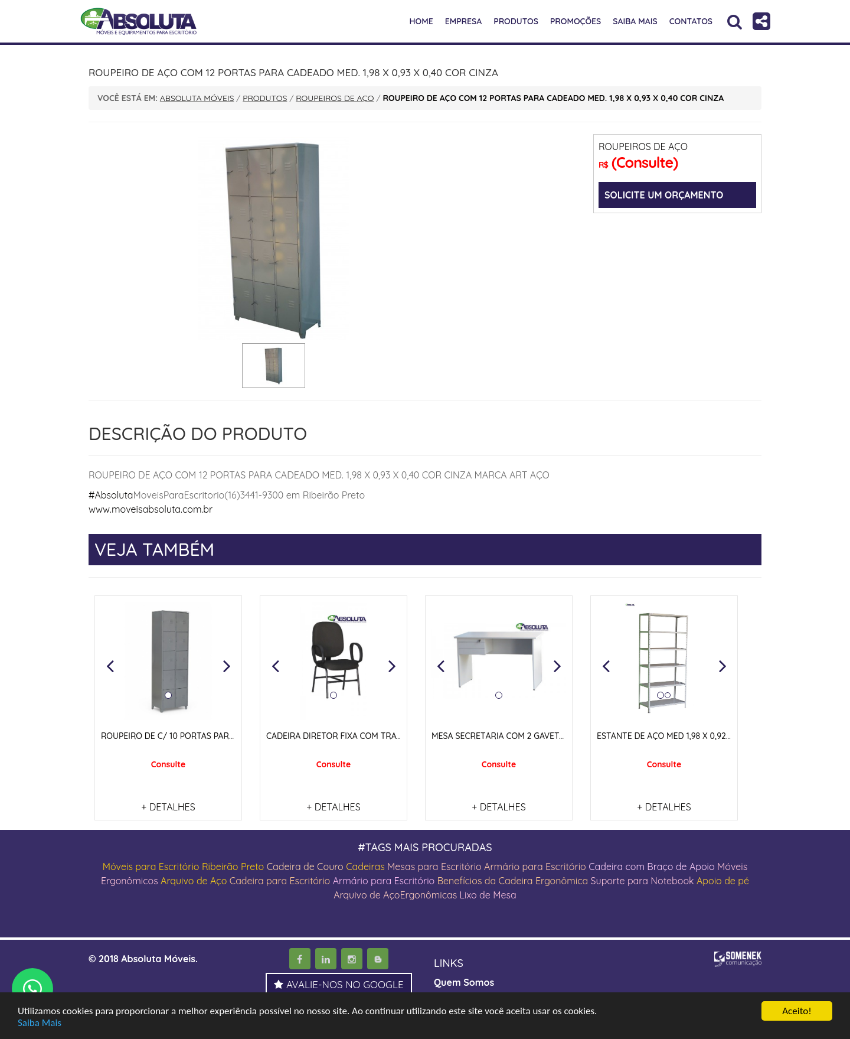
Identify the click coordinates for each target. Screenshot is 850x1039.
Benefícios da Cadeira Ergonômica (513, 881)
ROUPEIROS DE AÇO (643, 146)
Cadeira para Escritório (280, 881)
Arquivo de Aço (194, 881)
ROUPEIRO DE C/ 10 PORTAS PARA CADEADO (188, 736)
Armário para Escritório (535, 866)
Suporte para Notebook (644, 881)
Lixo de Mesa (488, 895)
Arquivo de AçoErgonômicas (395, 895)
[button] (110, 665)
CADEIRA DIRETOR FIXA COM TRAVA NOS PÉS (354, 736)
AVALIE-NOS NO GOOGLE (339, 984)
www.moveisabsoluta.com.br (150, 509)
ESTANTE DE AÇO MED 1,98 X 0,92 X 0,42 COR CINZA (697, 736)
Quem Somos (464, 982)
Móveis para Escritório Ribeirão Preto (183, 866)
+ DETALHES (168, 807)
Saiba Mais (39, 1023)
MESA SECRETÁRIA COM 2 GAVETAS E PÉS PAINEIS (528, 736)
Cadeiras (365, 866)
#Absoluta (111, 495)
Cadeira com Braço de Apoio (652, 866)
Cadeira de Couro (305, 866)
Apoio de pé (723, 881)
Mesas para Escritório (434, 866)
